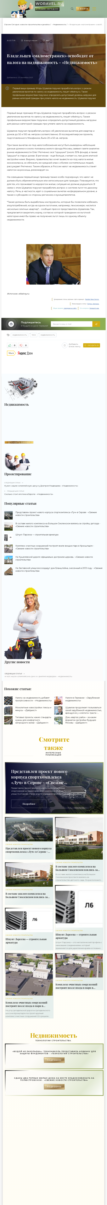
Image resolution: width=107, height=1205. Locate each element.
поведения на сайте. (70, 308)
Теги (34, 335)
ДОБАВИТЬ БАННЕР (19, 442)
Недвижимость (59, 24)
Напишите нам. (94, 308)
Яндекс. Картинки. (93, 304)
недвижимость (48, 335)
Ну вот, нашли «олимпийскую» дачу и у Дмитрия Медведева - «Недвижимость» (53, 484)
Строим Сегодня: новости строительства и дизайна (27, 24)
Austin (11, 40)
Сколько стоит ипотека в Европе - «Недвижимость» (53, 492)
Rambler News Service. (92, 299)
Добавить (71, 345)
